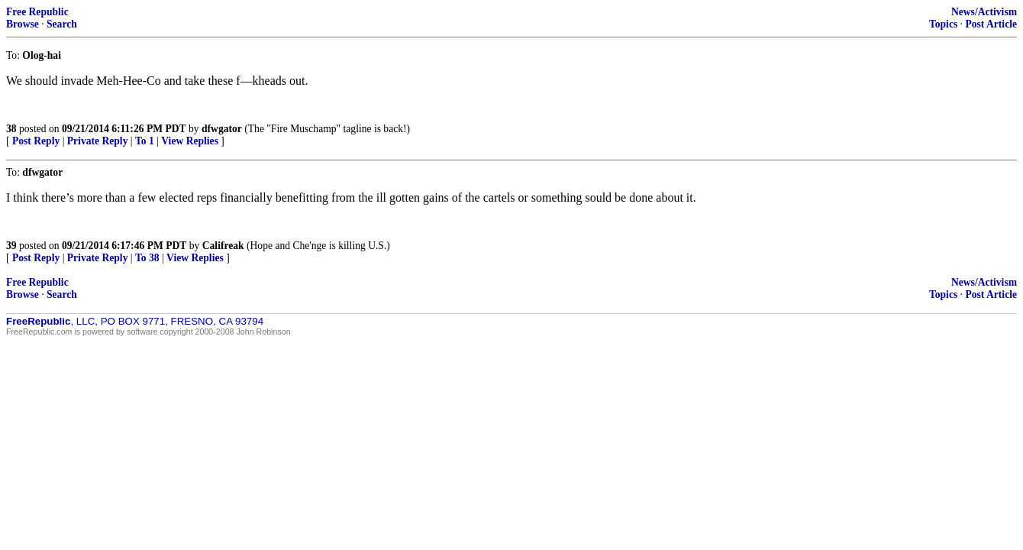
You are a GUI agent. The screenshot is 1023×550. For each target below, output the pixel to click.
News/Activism (984, 12)
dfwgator (222, 128)
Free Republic (37, 12)
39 (11, 245)
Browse (22, 24)
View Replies (189, 141)
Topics (943, 24)
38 (11, 128)
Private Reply (97, 141)
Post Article (991, 24)
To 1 (144, 141)
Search (62, 24)
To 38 (147, 258)
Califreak (223, 245)
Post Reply (36, 141)
